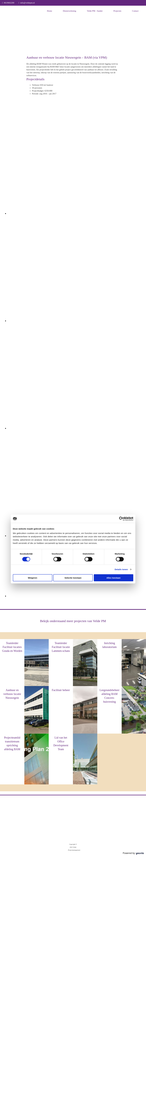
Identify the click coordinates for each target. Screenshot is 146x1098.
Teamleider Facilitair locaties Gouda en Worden (12, 647)
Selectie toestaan (73, 577)
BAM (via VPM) (109, 652)
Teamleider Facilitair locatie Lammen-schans (61, 647)
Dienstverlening (69, 11)
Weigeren (32, 577)
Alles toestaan (113, 577)
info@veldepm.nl (27, 3)
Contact (135, 11)
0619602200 (9, 3)
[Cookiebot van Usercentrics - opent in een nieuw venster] (121, 519)
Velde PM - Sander (95, 11)
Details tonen (121, 569)
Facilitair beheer (61, 690)
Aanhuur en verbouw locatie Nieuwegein (12, 694)
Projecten (117, 11)
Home (49, 11)
